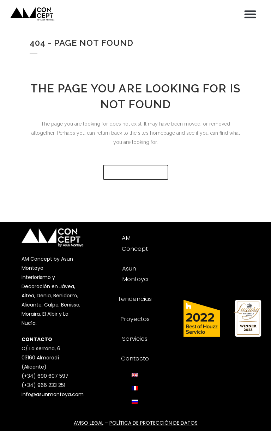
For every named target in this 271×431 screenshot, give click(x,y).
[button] (250, 14)
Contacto (135, 358)
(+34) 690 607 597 (45, 376)
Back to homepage (136, 172)
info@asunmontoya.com (53, 394)
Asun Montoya (135, 273)
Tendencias (135, 299)
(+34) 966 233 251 (43, 385)
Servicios (134, 338)
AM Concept (135, 243)
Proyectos (135, 319)
